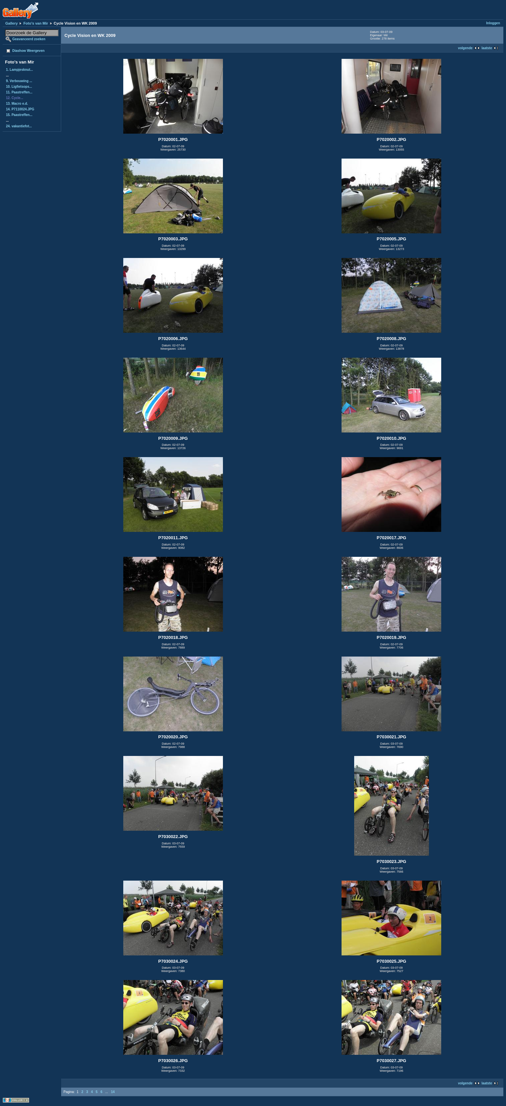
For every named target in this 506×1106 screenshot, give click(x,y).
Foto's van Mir (35, 23)
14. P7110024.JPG (20, 109)
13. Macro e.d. (17, 103)
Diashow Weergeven (28, 51)
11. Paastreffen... (19, 92)
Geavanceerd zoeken (29, 39)
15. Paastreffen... (19, 115)
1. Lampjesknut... (19, 69)
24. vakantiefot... (19, 126)
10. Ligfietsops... (19, 86)
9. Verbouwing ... (19, 81)
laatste (486, 48)
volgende (465, 48)
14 (113, 1092)
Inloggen (493, 23)
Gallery (11, 23)
